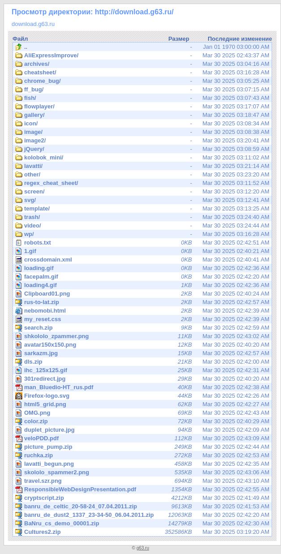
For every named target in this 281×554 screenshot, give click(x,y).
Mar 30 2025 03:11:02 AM (142, 157)
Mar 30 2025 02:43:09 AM (142, 438)
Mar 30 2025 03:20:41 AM (142, 140)
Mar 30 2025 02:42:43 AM (143, 412)
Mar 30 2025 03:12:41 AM (142, 200)
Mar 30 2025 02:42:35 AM (143, 464)
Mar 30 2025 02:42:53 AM (142, 455)
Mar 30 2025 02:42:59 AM (142, 327)
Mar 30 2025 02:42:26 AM (143, 395)
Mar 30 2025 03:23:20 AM (142, 174)
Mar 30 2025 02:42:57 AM (142, 302)
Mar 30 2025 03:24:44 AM (142, 225)
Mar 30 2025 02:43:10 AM (143, 481)
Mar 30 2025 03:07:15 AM (142, 89)
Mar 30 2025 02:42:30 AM (142, 523)
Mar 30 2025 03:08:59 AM (142, 149)
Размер (178, 38)
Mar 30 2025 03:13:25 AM (142, 208)
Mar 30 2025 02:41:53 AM (142, 506)
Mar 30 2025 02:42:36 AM (143, 268)
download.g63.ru (33, 24)
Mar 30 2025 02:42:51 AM (142, 242)
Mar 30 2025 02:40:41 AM (142, 259)
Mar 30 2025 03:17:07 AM (142, 106)
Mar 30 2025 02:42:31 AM (143, 370)
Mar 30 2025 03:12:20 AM (142, 191)
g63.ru (142, 547)
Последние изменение (240, 38)
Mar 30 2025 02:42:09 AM (143, 429)
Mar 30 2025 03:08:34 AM (142, 123)
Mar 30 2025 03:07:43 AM (142, 98)
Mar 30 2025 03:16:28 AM (142, 72)
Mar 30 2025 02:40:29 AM (142, 421)
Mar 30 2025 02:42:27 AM (143, 404)
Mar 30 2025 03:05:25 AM (142, 81)
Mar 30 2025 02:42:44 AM (142, 447)
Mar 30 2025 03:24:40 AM (142, 217)
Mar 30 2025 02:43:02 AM (143, 336)
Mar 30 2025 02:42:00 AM (142, 361)
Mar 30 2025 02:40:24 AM (143, 293)
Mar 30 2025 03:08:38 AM (142, 132)
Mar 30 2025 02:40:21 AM (143, 251)
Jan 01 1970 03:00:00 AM (142, 47)
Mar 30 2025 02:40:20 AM (143, 344)
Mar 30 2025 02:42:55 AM (142, 489)
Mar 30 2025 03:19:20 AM (142, 532)
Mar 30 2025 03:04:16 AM (142, 64)
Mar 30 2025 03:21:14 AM (142, 166)
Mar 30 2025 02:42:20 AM (143, 276)
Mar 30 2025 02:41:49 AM (142, 498)
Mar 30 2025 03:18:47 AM (142, 115)
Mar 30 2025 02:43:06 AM (143, 472)
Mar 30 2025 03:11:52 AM (142, 183)
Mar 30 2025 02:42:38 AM (142, 387)
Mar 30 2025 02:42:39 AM (142, 310)
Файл (20, 38)
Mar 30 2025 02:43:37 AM (142, 55)
